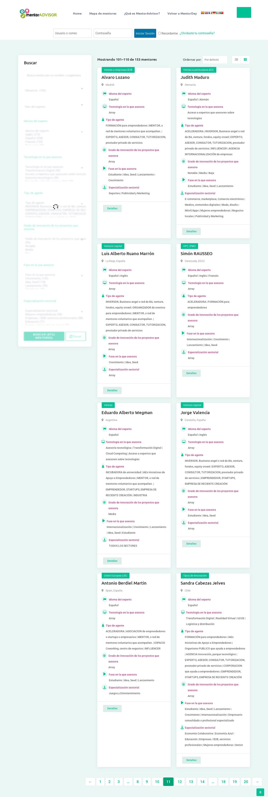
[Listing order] (215, 59)
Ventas (108, 405)
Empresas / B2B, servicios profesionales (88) (54, 318)
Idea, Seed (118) (54, 282)
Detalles (112, 208)
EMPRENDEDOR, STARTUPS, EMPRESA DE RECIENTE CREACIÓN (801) (54, 210)
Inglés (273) (54, 134)
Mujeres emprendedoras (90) (54, 314)
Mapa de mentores (102, 13)
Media (54, 250)
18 (223, 781)
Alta (54, 242)
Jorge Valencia (195, 412)
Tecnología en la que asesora (43, 157)
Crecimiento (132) (54, 278)
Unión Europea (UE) (115, 575)
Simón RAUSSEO (196, 253)
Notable (54, 246)
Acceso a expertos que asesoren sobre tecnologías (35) (54, 174)
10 (157, 781)
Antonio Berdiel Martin (124, 583)
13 (191, 781)
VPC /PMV (189, 246)
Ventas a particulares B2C (198, 69)
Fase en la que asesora (39, 265)
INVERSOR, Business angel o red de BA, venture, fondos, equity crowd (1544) (54, 206)
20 (246, 781)
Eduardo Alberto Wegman (127, 412)
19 (235, 781)
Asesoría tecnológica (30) (54, 178)
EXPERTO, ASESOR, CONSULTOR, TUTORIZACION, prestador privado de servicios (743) (54, 214)
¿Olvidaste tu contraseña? (197, 33)
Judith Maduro (195, 77)
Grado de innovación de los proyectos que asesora (51, 227)
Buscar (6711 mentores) (44, 336)
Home (77, 13)
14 (202, 781)
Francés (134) (54, 142)
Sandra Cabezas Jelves (203, 583)
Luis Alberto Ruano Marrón (128, 253)
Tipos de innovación (195, 575)
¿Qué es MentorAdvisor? (142, 13)
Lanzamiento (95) (54, 286)
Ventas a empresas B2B (118, 69)
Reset (76, 336)
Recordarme (168, 33)
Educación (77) (54, 322)
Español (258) (54, 138)
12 (180, 781)
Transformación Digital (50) (54, 170)
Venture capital (113, 246)
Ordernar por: (192, 59)
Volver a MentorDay (182, 13)
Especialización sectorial (40, 301)
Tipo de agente (33, 193)
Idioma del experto (36, 121)
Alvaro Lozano (116, 77)
